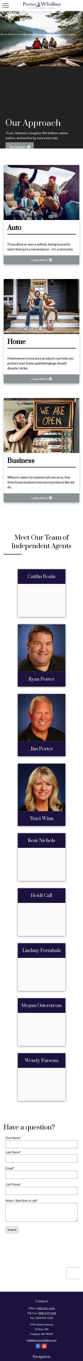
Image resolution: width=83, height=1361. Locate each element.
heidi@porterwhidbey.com (41, 1337)
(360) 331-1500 (46, 1305)
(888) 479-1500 (47, 1310)
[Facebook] (38, 1342)
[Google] (44, 1342)
